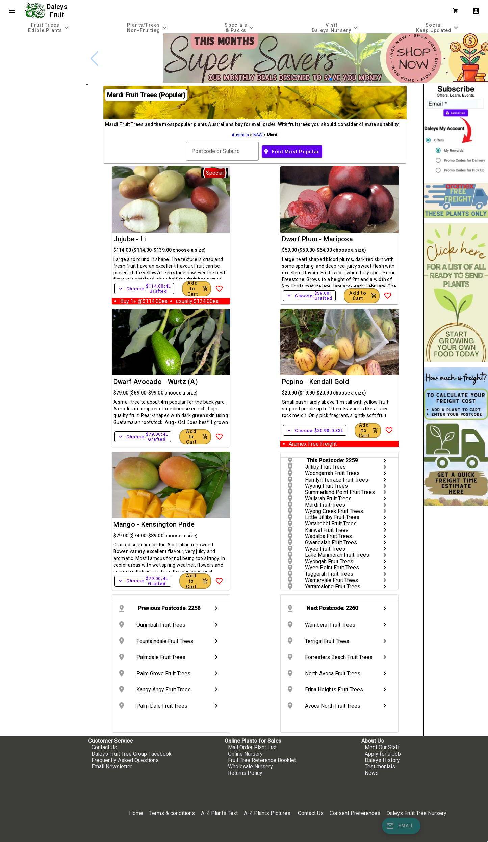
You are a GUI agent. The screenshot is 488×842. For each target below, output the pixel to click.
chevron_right (385, 461)
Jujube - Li (129, 239)
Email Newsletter (112, 766)
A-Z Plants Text (219, 813)
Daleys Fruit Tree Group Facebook (132, 754)
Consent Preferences (355, 813)
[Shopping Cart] (457, 11)
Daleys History (382, 760)
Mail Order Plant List (252, 747)
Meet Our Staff (382, 747)
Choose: (144, 288)
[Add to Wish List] (219, 288)
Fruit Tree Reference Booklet (262, 760)
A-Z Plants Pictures (267, 813)
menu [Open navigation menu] (12, 11)
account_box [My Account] (476, 11)
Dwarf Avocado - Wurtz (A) (155, 382)
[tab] (49, 27)
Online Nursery (245, 754)
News (372, 773)
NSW (257, 134)
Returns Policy (245, 773)
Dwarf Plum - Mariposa (317, 239)
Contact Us (104, 747)
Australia (240, 134)
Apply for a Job (383, 754)
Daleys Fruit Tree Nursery (416, 813)
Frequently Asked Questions (125, 760)
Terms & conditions (172, 813)
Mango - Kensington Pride (154, 524)
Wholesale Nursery (250, 766)
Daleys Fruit (58, 11)
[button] (330, 79)
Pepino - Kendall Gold (315, 382)
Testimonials (380, 766)
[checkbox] (43, 62)
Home (136, 813)
